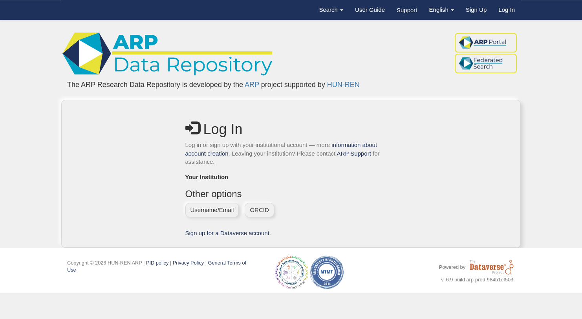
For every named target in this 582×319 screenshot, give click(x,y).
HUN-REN (343, 85)
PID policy (157, 263)
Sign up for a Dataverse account (227, 233)
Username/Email (212, 210)
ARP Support (354, 153)
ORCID (259, 210)
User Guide (370, 9)
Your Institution (207, 177)
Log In (506, 9)
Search (331, 9)
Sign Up (476, 9)
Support (407, 10)
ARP (252, 85)
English (441, 9)
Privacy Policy (188, 263)
